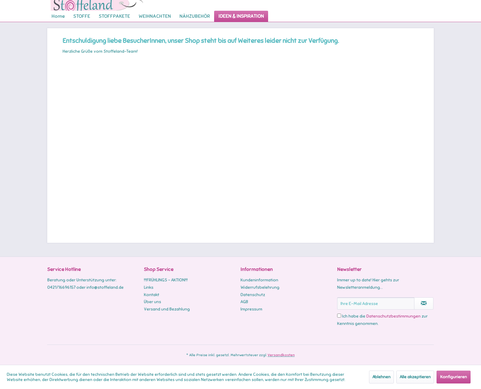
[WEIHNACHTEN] (154, 16)
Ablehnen (381, 376)
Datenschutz (252, 294)
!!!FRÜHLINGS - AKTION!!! (166, 280)
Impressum (251, 309)
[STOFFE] (81, 16)
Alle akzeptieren (415, 376)
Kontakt (151, 294)
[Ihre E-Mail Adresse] (375, 303)
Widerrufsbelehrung (259, 287)
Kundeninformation (259, 280)
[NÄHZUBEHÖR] (194, 16)
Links (148, 287)
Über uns (152, 301)
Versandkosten (281, 355)
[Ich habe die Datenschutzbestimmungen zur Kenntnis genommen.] (339, 316)
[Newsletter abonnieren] (423, 303)
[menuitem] (58, 16)
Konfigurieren (453, 376)
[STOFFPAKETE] (114, 16)
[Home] (58, 16)
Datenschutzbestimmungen (393, 316)
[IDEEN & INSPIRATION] (241, 16)
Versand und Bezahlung (167, 309)
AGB (244, 301)
